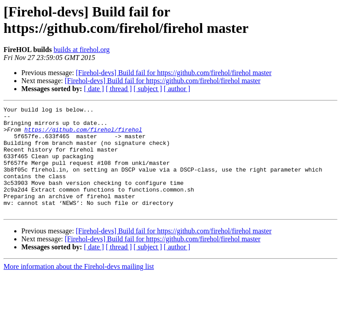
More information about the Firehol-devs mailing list (79, 288)
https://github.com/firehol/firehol (83, 135)
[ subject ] (148, 88)
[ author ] (177, 88)
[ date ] (94, 88)
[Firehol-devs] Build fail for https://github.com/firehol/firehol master (174, 72)
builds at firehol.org (82, 49)
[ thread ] (119, 88)
